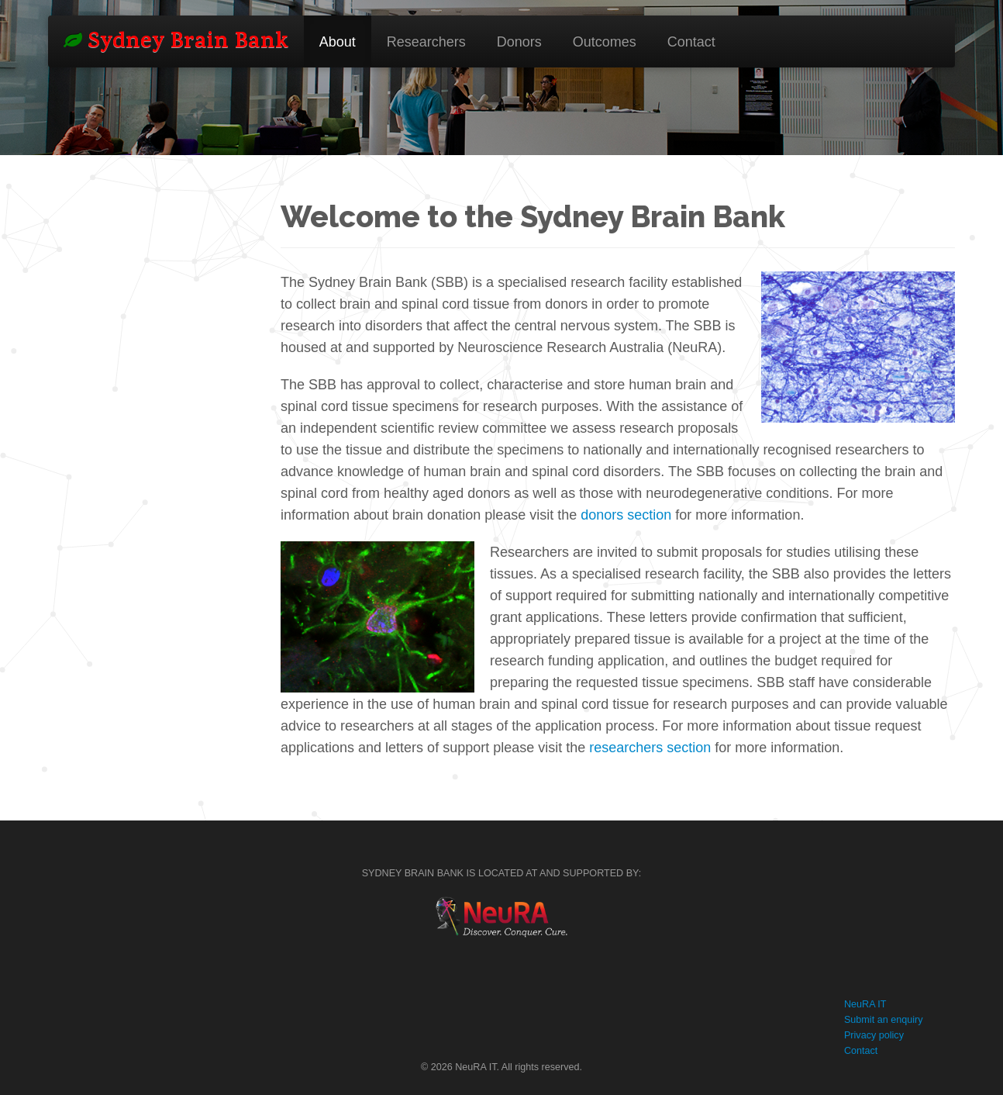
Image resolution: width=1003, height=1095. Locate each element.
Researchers (426, 42)
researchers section (650, 747)
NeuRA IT (865, 1004)
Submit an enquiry (883, 1019)
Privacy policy (874, 1035)
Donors (519, 42)
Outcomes (604, 42)
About (337, 42)
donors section (626, 515)
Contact (691, 42)
